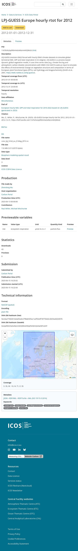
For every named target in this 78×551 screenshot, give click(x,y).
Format (4, 301)
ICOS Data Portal (31, 15)
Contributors (6, 205)
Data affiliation (7, 97)
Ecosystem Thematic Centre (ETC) (23, 508)
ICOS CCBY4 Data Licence (11, 169)
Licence (4, 166)
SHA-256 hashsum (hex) (11, 315)
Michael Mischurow (19, 208)
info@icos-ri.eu (14, 445)
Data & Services (15, 15)
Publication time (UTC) (10, 277)
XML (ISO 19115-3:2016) (37, 398)
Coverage (7, 382)
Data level (5, 159)
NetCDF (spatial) (7, 305)
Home (3, 15)
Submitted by (7, 270)
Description (6, 54)
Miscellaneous (7, 101)
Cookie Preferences (16, 539)
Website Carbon (32, 456)
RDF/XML (13, 398)
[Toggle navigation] (72, 4)
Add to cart (7, 27)
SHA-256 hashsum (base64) (12, 322)
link (34, 50)
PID (2, 47)
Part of (4, 104)
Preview (18, 41)
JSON (6, 398)
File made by (6, 184)
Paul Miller (5, 208)
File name (5, 137)
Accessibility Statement (18, 543)
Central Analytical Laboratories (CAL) (24, 518)
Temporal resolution (9, 90)
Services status (14, 481)
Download (20, 27)
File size (4, 144)
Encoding (5, 308)
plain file (4, 312)
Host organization (8, 191)
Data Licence (13, 476)
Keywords (8, 402)
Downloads (6, 246)
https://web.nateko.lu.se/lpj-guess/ (20, 72)
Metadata (7, 41)
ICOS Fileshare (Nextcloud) (20, 485)
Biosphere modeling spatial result (15, 155)
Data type (5, 151)
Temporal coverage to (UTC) (13, 83)
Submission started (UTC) (12, 284)
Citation (4, 114)
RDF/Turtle (22, 398)
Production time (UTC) (10, 198)
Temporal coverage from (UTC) (14, 76)
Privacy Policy (14, 534)
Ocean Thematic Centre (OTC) (21, 513)
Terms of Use (14, 529)
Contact (11, 471)
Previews (5, 253)
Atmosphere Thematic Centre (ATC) (24, 504)
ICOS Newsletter (15, 490)
